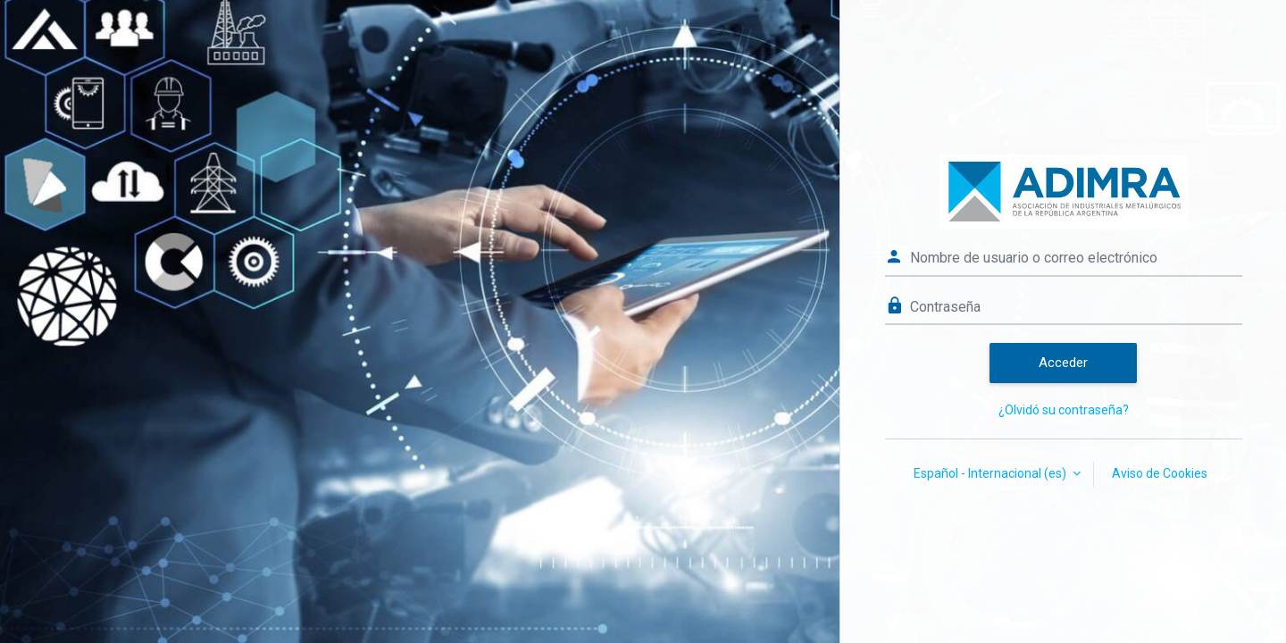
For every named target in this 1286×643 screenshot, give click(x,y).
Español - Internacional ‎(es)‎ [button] (991, 473)
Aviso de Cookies (1159, 473)
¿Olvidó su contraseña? (1063, 410)
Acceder (1063, 363)
